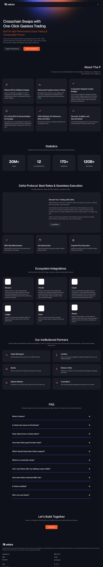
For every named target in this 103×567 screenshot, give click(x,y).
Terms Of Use (83, 547)
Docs (80, 544)
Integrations (59, 544)
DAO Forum (71, 544)
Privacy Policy (83, 550)
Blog (57, 547)
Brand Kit (58, 550)
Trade (69, 547)
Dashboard (71, 550)
